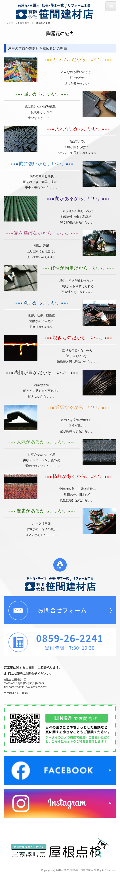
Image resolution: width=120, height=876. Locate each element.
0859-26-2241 (16, 687)
